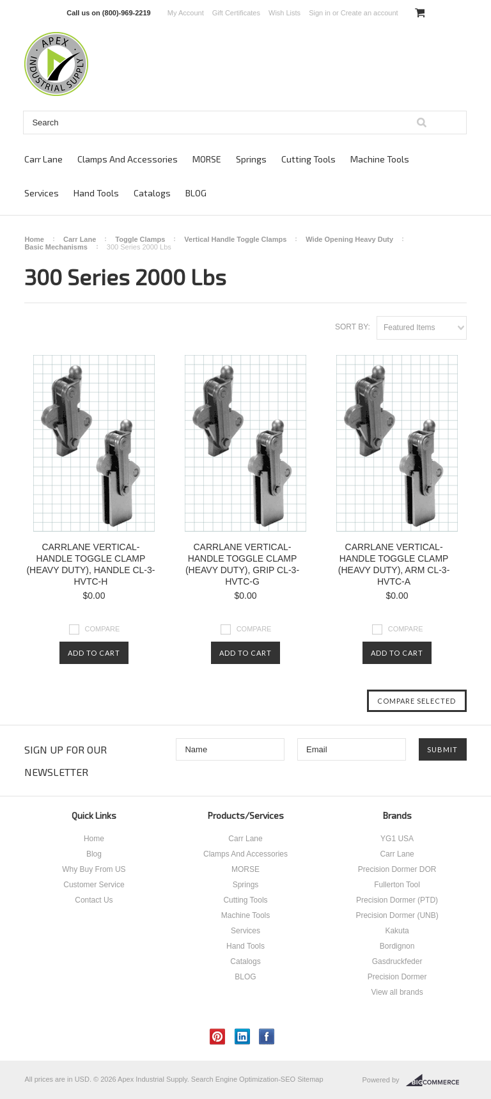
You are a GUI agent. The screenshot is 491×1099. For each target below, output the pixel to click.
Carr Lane (43, 159)
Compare (102, 629)
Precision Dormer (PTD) (397, 900)
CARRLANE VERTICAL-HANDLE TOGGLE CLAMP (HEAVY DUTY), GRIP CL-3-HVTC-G (242, 564)
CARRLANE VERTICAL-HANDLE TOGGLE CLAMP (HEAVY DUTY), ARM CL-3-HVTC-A (394, 564)
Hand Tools (96, 192)
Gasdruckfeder (397, 961)
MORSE (206, 159)
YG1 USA (397, 838)
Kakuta (397, 930)
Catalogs (152, 192)
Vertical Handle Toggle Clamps (235, 239)
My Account (186, 13)
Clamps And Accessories (127, 159)
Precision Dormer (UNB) (396, 915)
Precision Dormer (397, 976)
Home (34, 239)
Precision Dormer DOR (397, 869)
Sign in (320, 13)
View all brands (397, 992)
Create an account (369, 13)
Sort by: (352, 326)
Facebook (267, 1037)
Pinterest (218, 1037)
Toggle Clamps (140, 239)
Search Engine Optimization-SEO (243, 1079)
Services (41, 192)
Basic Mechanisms (55, 247)
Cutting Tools (308, 159)
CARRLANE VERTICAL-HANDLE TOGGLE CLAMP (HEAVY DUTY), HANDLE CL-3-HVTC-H (90, 564)
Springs (251, 159)
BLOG (196, 192)
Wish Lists (284, 13)
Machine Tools (379, 159)
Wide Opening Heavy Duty (349, 239)
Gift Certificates (236, 13)
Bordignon (397, 946)
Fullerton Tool (397, 884)
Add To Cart (94, 653)
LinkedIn (243, 1037)
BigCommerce (436, 1080)
